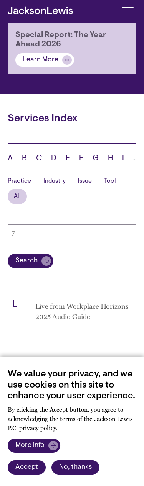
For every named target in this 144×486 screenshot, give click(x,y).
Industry (54, 181)
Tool (110, 181)
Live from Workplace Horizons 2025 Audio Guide (81, 311)
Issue (85, 181)
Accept (26, 467)
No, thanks (75, 467)
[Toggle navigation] (127, 10)
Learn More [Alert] (40, 59)
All (17, 196)
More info (30, 445)
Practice (19, 181)
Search (26, 260)
